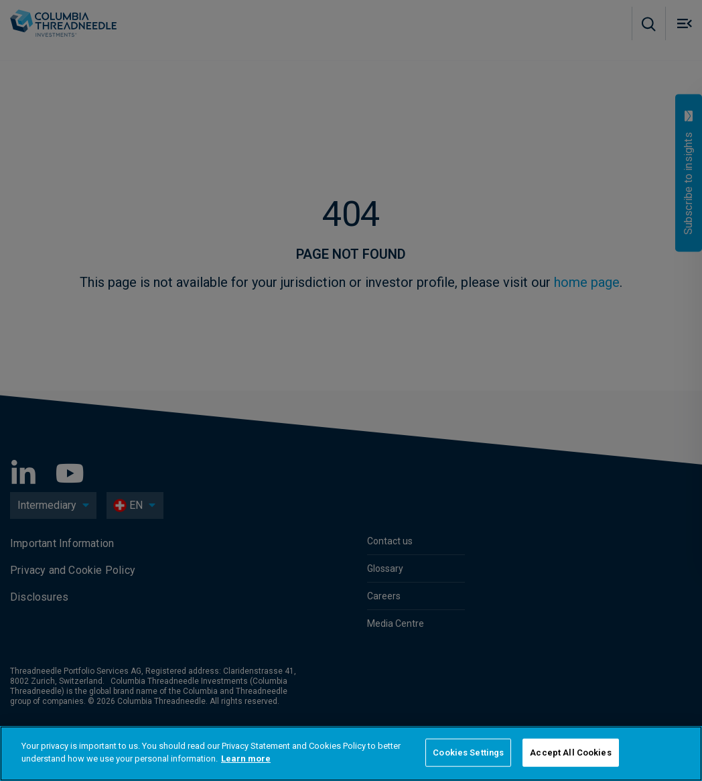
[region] (351, 753)
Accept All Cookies (570, 752)
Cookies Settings (468, 752)
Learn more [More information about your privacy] (246, 759)
